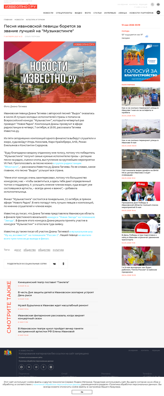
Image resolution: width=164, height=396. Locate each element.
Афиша (123, 13)
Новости (48, 13)
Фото (88, 13)
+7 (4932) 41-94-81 (140, 7)
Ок (82, 392)
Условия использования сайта (30, 360)
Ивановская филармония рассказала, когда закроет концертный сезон (53, 320)
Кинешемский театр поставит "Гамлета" (45, 284)
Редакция (143, 4)
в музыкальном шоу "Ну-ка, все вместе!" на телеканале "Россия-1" (49, 233)
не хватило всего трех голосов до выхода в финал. (48, 236)
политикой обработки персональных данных (57, 384)
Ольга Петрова (32, 36)
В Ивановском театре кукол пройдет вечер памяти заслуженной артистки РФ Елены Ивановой (52, 333)
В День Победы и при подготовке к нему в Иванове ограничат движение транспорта (141, 229)
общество (30, 249)
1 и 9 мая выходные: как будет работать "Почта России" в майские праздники (141, 261)
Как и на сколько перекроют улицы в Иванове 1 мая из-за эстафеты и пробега (141, 100)
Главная (8, 20)
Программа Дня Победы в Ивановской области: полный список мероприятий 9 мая (141, 196)
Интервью (110, 13)
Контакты (133, 4)
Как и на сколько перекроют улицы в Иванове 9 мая (141, 132)
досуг (17, 249)
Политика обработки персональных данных (36, 364)
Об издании (123, 4)
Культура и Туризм (35, 20)
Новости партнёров (141, 13)
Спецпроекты (64, 13)
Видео (78, 13)
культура (58, 249)
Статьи (98, 13)
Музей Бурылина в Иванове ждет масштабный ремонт (55, 308)
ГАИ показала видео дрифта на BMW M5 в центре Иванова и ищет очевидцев (141, 163)
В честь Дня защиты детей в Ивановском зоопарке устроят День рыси (52, 296)
